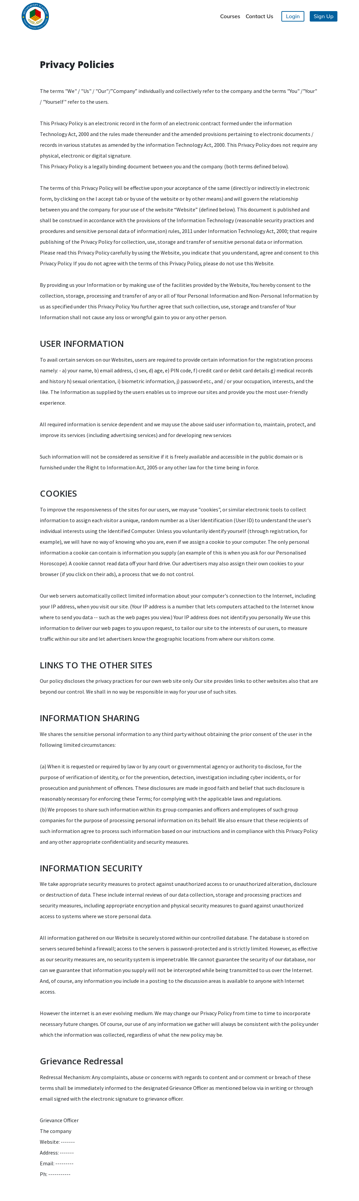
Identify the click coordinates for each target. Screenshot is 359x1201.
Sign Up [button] (324, 16)
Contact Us (259, 16)
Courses (230, 16)
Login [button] (293, 16)
